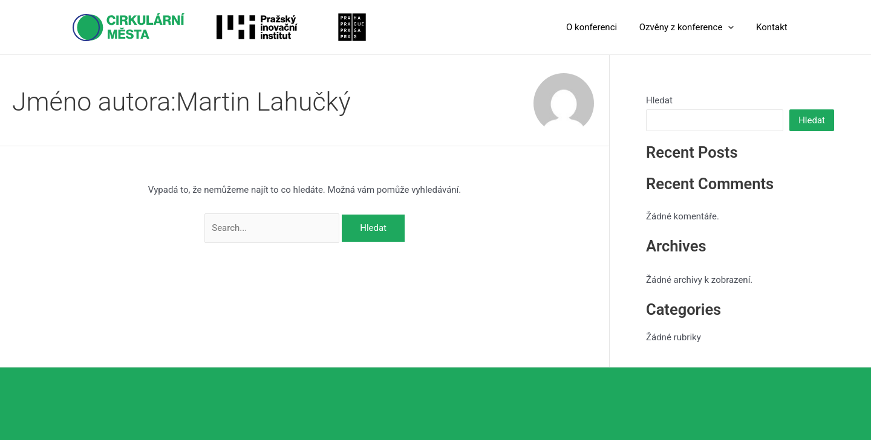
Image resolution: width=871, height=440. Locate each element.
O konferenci (601, 27)
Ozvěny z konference (692, 27)
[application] (734, 27)
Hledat (659, 100)
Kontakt (773, 27)
